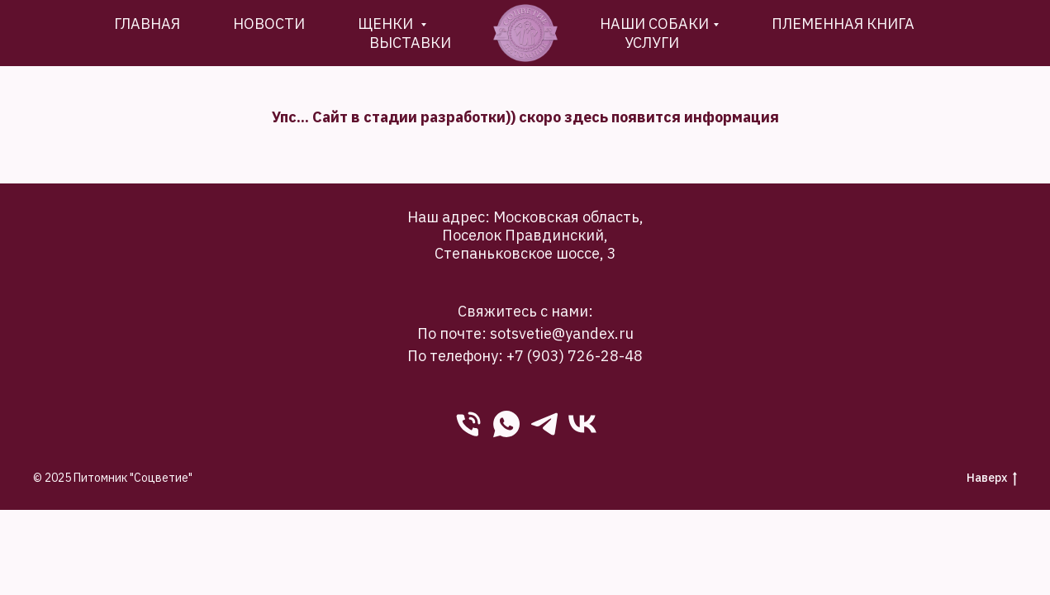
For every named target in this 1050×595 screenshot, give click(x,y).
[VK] (582, 423)
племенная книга (843, 23)
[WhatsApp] (506, 423)
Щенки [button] (387, 23)
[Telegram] (544, 423)
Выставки (410, 42)
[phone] (468, 423)
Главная (147, 23)
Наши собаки (654, 23)
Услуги (652, 42)
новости (269, 23)
